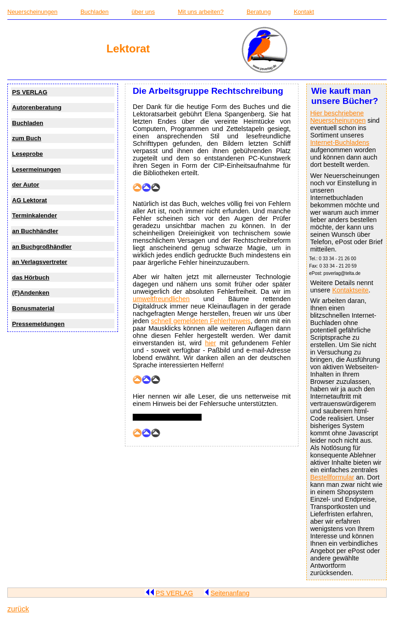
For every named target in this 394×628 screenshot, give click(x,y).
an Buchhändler (35, 231)
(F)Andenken (30, 292)
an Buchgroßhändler (42, 246)
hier (210, 343)
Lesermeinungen (36, 169)
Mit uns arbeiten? (201, 11)
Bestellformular (332, 477)
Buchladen (94, 11)
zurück (18, 609)
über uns (143, 11)
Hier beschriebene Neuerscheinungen (338, 116)
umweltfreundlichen (161, 299)
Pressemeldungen (38, 323)
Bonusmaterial (33, 308)
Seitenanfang (226, 593)
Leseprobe (27, 153)
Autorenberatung (37, 107)
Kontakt (304, 11)
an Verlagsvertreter (39, 261)
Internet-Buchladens (339, 142)
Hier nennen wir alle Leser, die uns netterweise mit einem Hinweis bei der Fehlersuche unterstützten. (212, 400)
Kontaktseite (350, 290)
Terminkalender (34, 215)
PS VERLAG (29, 92)
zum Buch (26, 138)
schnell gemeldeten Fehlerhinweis (201, 321)
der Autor (25, 184)
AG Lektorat (29, 200)
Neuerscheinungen (32, 11)
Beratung (259, 11)
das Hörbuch (30, 277)
